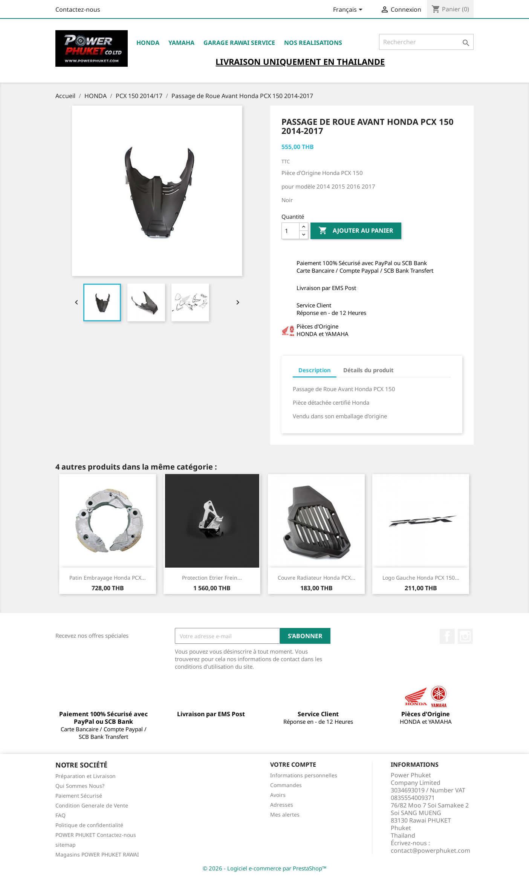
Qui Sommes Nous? (79, 785)
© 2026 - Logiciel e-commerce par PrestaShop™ (265, 868)
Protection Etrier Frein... (212, 577)
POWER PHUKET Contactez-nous (95, 834)
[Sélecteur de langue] (349, 10)
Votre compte (293, 764)
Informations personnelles (303, 775)
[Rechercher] (426, 42)
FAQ (60, 815)
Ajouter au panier (355, 231)
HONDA (147, 42)
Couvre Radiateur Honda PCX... (316, 577)
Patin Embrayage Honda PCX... (107, 577)
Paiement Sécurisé (78, 795)
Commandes (286, 785)
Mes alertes (285, 814)
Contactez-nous (77, 9)
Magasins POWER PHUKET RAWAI (97, 854)
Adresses (281, 804)
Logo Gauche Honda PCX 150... (420, 577)
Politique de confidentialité (89, 825)
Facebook (447, 636)
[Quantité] (290, 231)
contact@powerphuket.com (430, 850)
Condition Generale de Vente (91, 805)
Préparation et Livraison (85, 776)
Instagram (465, 636)
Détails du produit (368, 370)
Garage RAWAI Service (239, 42)
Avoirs (278, 794)
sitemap (65, 844)
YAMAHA (181, 42)
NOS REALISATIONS (313, 42)
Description (314, 370)
